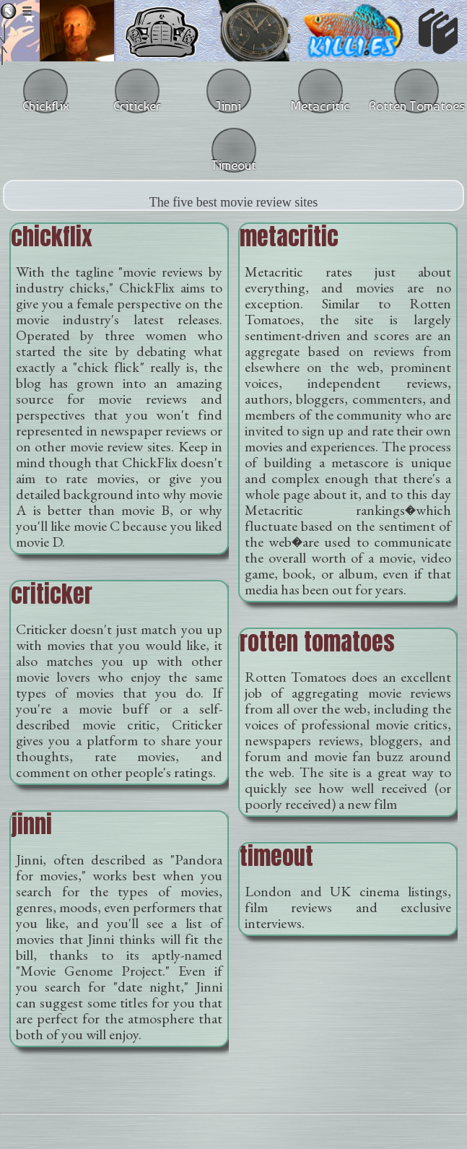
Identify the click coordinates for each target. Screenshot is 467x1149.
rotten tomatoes (317, 641)
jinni (31, 824)
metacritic (289, 236)
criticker (51, 594)
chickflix (51, 236)
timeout (276, 856)
